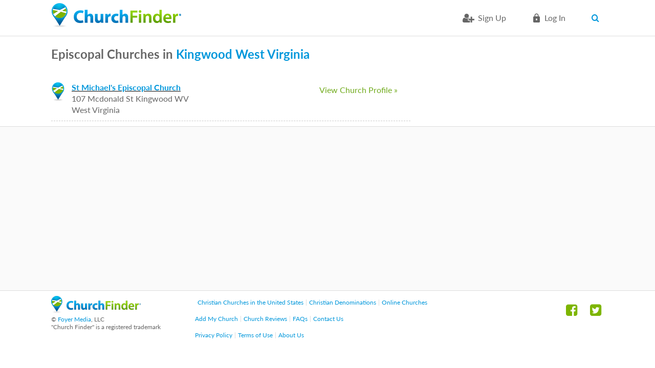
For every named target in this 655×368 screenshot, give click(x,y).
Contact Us (328, 319)
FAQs (300, 319)
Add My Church (216, 319)
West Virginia (272, 54)
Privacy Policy (213, 335)
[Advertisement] (327, 208)
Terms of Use (255, 335)
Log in (554, 17)
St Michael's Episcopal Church (126, 87)
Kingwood (204, 54)
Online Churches (404, 302)
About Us (291, 335)
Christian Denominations (342, 302)
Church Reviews (265, 319)
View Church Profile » (358, 90)
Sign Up (492, 17)
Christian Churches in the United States (250, 302)
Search (597, 18)
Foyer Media (74, 319)
